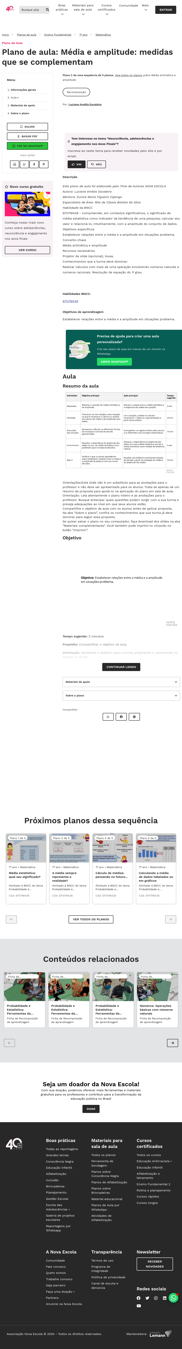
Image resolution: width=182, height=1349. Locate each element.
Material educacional (106, 1199)
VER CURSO (27, 250)
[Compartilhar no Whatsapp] (24, 164)
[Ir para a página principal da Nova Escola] (10, 10)
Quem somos (56, 1273)
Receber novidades (155, 1264)
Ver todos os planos (91, 919)
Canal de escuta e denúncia (104, 1285)
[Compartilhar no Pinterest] (43, 164)
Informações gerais (23, 89)
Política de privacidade (108, 1277)
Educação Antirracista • (154, 1161)
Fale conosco (56, 1266)
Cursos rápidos (148, 1196)
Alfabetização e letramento (148, 1176)
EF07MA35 (70, 301)
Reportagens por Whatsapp (58, 1228)
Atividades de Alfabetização (101, 1218)
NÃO (96, 164)
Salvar (27, 126)
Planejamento (56, 1192)
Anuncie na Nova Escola (64, 1304)
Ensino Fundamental (57, 34)
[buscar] (47, 10)
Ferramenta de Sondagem (102, 1163)
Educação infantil (59, 1167)
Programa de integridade (100, 1269)
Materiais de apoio (23, 105)
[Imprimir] (14, 164)
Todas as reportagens (62, 1149)
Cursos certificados (106, 9)
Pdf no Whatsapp (27, 146)
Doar (91, 1109)
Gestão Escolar (57, 1199)
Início (5, 34)
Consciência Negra (59, 1161)
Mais (145, 7)
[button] (172, 1043)
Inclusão (52, 1180)
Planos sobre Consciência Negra (105, 1174)
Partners (52, 1298)
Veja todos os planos (129, 75)
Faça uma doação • (60, 1291)
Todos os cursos (149, 1155)
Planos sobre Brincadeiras (101, 1190)
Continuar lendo (121, 667)
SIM (76, 164)
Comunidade (128, 5)
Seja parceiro (56, 1285)
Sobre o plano (20, 113)
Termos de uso (102, 1260)
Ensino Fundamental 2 (153, 1184)
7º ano (83, 34)
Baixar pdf (27, 136)
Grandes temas (57, 1155)
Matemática (103, 34)
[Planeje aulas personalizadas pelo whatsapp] (173, 1298)
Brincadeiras (55, 1186)
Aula (14, 97)
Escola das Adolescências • (58, 1207)
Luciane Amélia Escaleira (85, 104)
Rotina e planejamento (154, 1190)
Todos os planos (103, 1155)
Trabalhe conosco (59, 1279)
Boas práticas (62, 9)
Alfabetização (56, 1174)
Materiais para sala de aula (82, 9)
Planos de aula (26, 34)
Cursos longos (147, 1203)
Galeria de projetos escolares (60, 1218)
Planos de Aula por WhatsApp (105, 1207)
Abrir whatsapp (114, 361)
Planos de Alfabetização (109, 1182)
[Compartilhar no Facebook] (34, 164)
